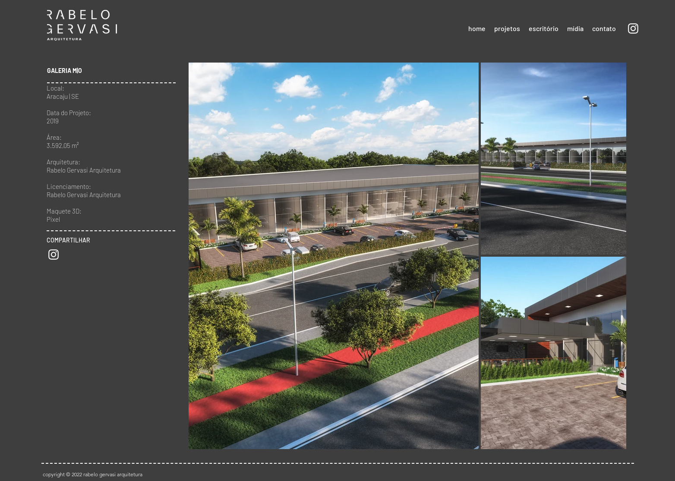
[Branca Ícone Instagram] (633, 28)
